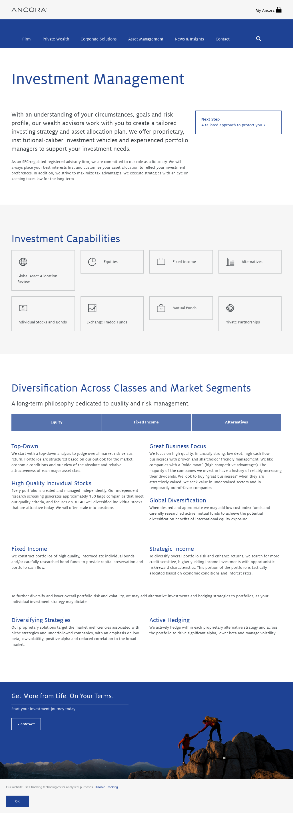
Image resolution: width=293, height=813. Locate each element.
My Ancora (269, 10)
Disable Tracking (106, 787)
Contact (223, 39)
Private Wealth (56, 39)
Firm (26, 39)
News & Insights (189, 39)
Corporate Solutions (99, 39)
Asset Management (145, 39)
